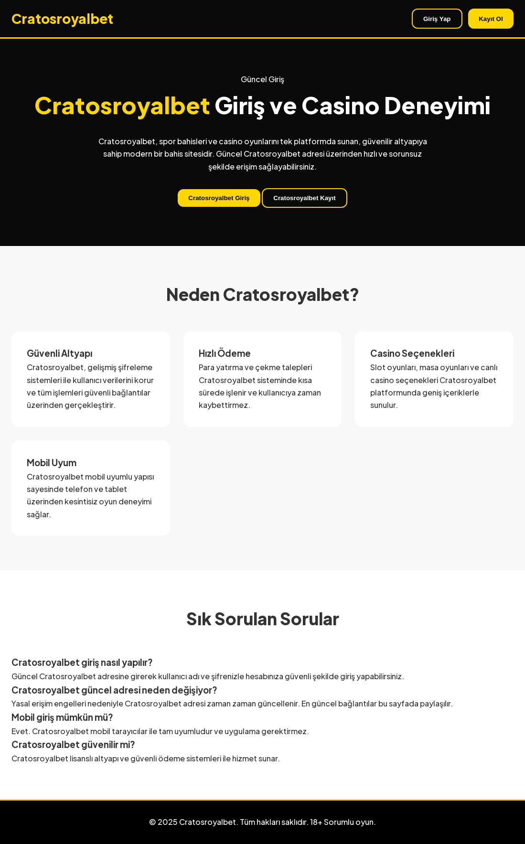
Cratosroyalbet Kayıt (304, 198)
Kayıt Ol (491, 18)
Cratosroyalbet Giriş (218, 198)
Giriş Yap (437, 18)
